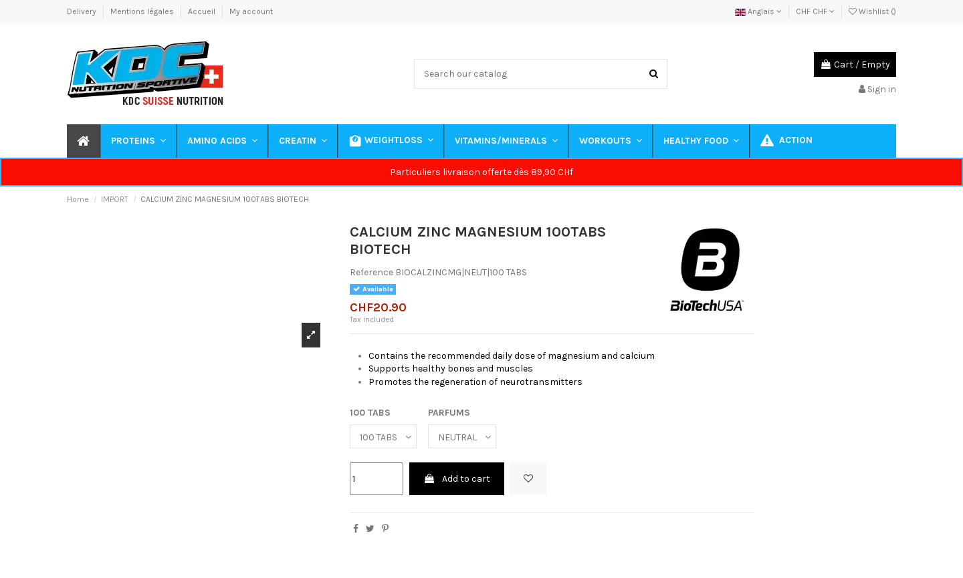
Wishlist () (872, 11)
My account (251, 11)
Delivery (82, 11)
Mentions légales (143, 11)
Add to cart (456, 478)
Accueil (202, 11)
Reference (371, 272)
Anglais (758, 11)
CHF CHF (815, 11)
